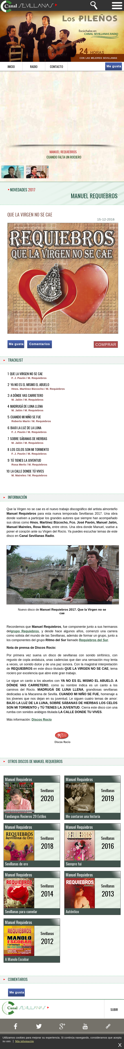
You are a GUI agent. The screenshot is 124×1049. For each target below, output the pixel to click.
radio (34, 66)
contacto (56, 66)
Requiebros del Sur (93, 642)
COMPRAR (105, 344)
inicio (11, 66)
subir (114, 1014)
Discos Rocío (42, 722)
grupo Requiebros (25, 634)
